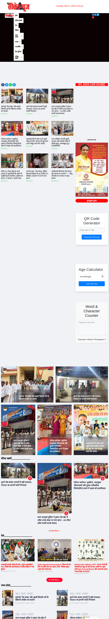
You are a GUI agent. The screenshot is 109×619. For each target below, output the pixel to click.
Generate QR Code (92, 195)
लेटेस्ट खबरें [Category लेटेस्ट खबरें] (31, 351)
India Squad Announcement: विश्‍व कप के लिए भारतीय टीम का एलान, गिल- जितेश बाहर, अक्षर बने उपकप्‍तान (54, 525)
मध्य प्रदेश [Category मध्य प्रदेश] (25, 351)
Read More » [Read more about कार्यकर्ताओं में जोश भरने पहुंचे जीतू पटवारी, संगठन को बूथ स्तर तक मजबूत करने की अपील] (29, 104)
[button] (45, 15)
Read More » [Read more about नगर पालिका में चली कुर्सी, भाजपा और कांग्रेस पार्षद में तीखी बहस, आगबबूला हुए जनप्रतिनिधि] (55, 106)
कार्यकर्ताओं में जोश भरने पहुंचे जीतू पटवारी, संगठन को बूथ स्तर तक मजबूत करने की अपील (37, 99)
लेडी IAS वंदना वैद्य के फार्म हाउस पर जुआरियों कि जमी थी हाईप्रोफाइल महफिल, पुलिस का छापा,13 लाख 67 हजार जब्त (12, 133)
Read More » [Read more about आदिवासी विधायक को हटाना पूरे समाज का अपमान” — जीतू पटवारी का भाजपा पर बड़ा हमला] (55, 139)
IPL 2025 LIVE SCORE (91, 42)
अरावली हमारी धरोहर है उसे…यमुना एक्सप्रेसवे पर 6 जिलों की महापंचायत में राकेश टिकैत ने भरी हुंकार (17, 525)
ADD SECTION (91, 98)
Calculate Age (91, 242)
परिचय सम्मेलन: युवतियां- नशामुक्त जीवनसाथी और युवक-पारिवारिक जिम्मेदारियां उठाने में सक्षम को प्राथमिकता (11, 100)
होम (16, 16)
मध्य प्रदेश (45, 16)
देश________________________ (16, 493)
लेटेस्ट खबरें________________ (15, 416)
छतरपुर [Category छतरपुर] (75, 351)
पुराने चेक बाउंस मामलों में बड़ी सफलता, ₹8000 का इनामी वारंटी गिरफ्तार (36, 67)
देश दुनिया (73, 16)
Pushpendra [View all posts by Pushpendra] (13, 328)
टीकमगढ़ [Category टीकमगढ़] (74, 600)
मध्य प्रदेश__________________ (16, 543)
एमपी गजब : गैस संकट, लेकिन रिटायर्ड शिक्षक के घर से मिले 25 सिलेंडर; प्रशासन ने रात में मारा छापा (37, 133)
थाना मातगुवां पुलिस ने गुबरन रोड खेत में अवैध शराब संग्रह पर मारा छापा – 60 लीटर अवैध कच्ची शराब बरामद (62, 68)
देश (31, 16)
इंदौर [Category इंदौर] (87, 398)
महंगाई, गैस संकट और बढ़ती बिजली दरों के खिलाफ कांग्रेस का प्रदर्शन (11, 67)
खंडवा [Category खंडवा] (20, 351)
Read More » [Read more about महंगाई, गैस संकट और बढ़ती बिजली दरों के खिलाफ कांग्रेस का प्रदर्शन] (4, 72)
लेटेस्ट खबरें (23, 16)
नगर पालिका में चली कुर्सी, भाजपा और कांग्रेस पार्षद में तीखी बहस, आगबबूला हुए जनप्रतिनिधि (60, 100)
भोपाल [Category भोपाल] (52, 396)
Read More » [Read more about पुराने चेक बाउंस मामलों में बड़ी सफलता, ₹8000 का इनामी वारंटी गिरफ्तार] (29, 72)
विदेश (36, 16)
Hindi (86, 617)
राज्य (54, 16)
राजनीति (63, 16)
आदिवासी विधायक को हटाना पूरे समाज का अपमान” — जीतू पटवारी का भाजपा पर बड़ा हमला (61, 133)
